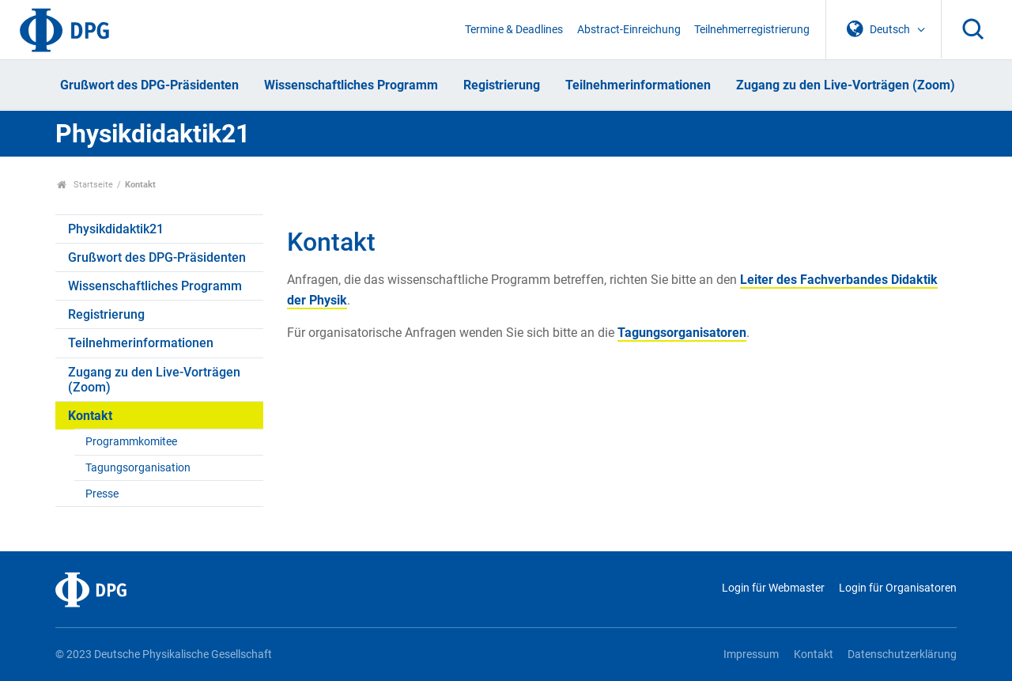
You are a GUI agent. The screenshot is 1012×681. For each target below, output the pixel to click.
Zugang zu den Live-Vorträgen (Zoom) (845, 85)
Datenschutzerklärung (902, 654)
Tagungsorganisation (138, 468)
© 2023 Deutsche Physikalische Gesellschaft (163, 654)
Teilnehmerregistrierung (752, 29)
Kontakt (90, 415)
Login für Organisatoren (898, 588)
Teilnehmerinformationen (638, 85)
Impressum (751, 654)
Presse (102, 494)
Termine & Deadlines (514, 29)
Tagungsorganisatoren (681, 332)
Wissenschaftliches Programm (351, 85)
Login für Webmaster (773, 588)
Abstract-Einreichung (629, 29)
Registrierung (501, 85)
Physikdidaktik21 (152, 134)
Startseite (85, 185)
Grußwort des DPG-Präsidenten (149, 85)
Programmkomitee (131, 441)
